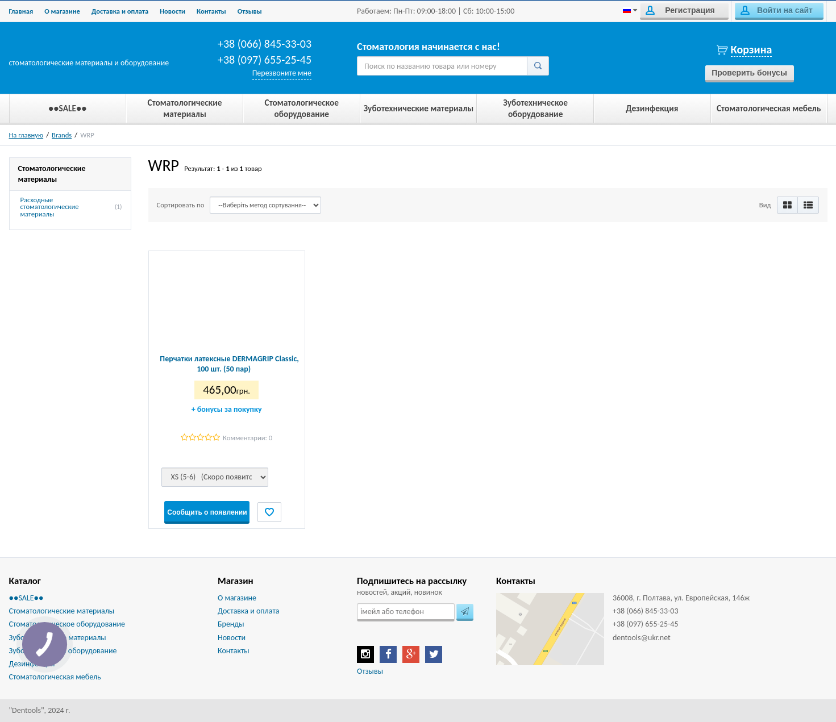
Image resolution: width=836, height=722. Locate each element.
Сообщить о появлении (207, 512)
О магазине (62, 11)
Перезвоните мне (281, 73)
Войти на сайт (777, 10)
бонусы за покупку (227, 409)
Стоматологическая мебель (55, 677)
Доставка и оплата (119, 11)
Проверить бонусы (749, 72)
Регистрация (680, 10)
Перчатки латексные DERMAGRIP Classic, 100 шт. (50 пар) (229, 364)
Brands (62, 135)
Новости (172, 11)
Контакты (211, 11)
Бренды (231, 624)
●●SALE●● (26, 598)
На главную (26, 135)
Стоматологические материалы (62, 611)
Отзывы (250, 11)
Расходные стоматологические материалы (49, 207)
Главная (21, 11)
